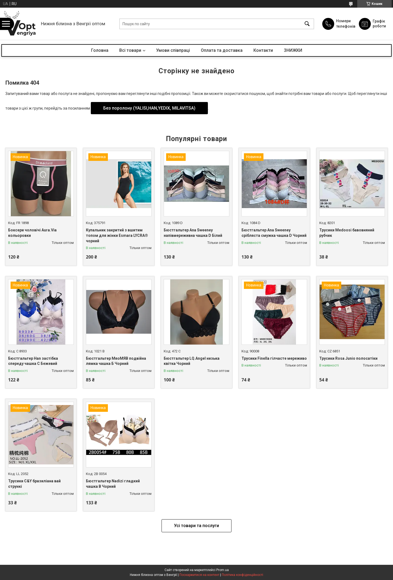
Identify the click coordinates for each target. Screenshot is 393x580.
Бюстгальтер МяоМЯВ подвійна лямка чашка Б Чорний (116, 361)
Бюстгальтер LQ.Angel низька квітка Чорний (192, 361)
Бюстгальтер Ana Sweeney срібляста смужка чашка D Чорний (274, 233)
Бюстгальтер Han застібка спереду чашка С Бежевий (33, 361)
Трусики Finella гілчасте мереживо (274, 358)
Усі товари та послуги (196, 525)
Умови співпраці (173, 50)
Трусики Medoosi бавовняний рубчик (346, 233)
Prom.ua (222, 570)
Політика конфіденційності (242, 575)
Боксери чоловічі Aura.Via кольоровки (32, 233)
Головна (99, 50)
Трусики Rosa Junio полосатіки (348, 358)
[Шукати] (307, 24)
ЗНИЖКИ (293, 50)
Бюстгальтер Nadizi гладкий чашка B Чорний (113, 484)
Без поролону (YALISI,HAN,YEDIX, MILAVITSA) (149, 108)
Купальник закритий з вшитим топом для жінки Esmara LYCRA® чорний (117, 235)
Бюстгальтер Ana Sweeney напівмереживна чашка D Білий (193, 233)
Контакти (263, 50)
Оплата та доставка (222, 50)
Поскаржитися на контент (199, 575)
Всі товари (130, 50)
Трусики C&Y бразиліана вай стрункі (34, 484)
